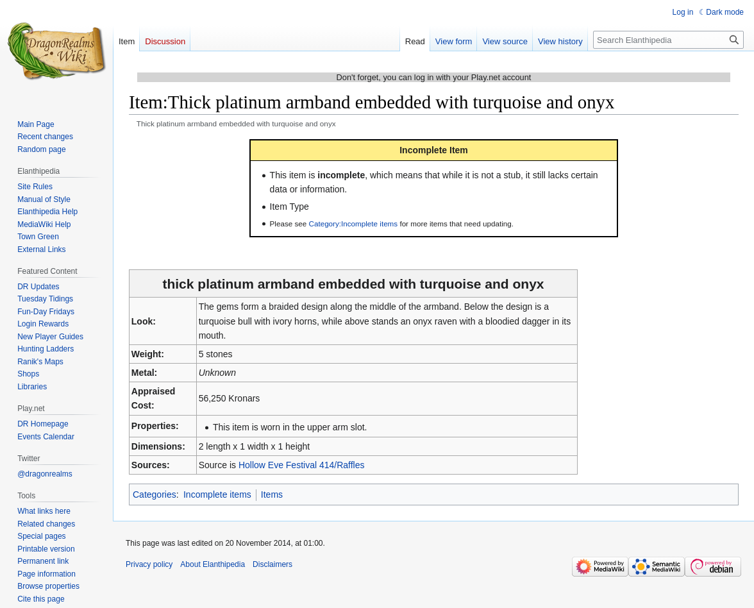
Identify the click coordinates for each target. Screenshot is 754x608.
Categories (154, 494)
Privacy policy (149, 564)
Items (272, 494)
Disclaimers (272, 564)
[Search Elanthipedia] (668, 40)
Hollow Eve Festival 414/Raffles (302, 465)
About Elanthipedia (212, 564)
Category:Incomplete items (353, 223)
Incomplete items (217, 494)
